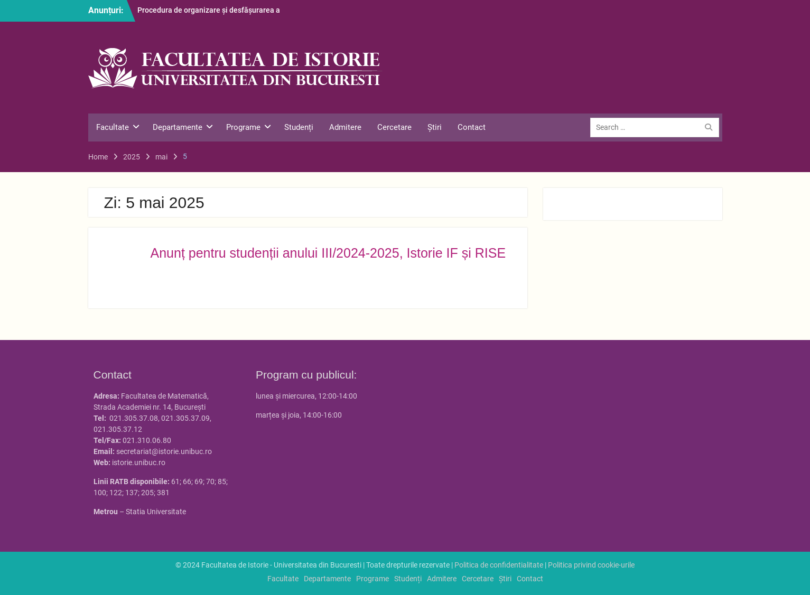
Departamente (177, 127)
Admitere (345, 127)
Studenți (298, 127)
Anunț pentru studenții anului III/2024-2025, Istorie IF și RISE (328, 252)
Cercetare (394, 127)
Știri (434, 127)
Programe (243, 127)
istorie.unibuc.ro (138, 462)
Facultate (112, 127)
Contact (472, 127)
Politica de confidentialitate (498, 565)
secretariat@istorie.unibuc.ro (164, 451)
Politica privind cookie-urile (591, 565)
